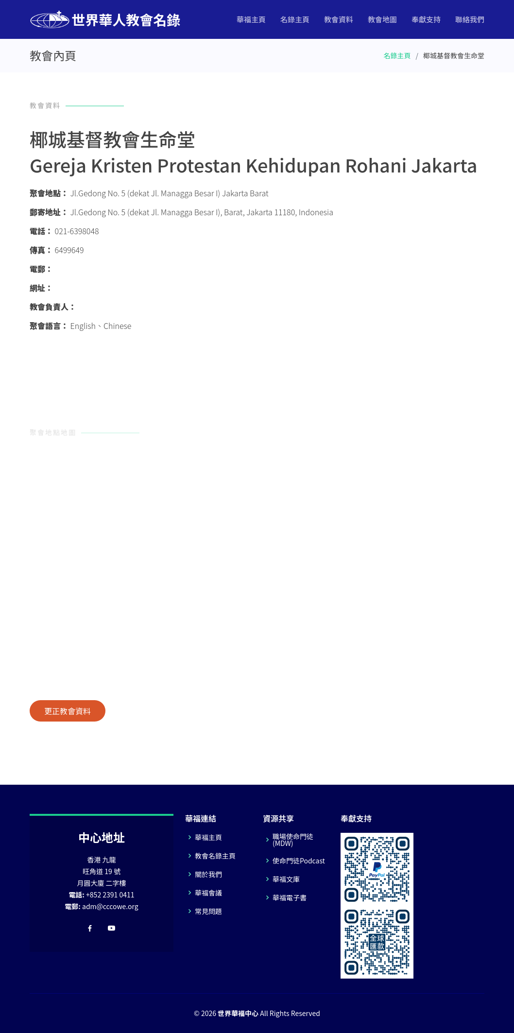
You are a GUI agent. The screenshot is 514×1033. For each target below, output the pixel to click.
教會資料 (338, 19)
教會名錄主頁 (215, 855)
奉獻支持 (426, 19)
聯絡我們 (469, 19)
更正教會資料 (67, 711)
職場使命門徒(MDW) (293, 839)
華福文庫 (286, 879)
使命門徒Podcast (299, 860)
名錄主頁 (294, 19)
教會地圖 (382, 19)
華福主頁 (251, 19)
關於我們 (208, 874)
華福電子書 (290, 897)
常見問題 (208, 911)
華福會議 (208, 892)
